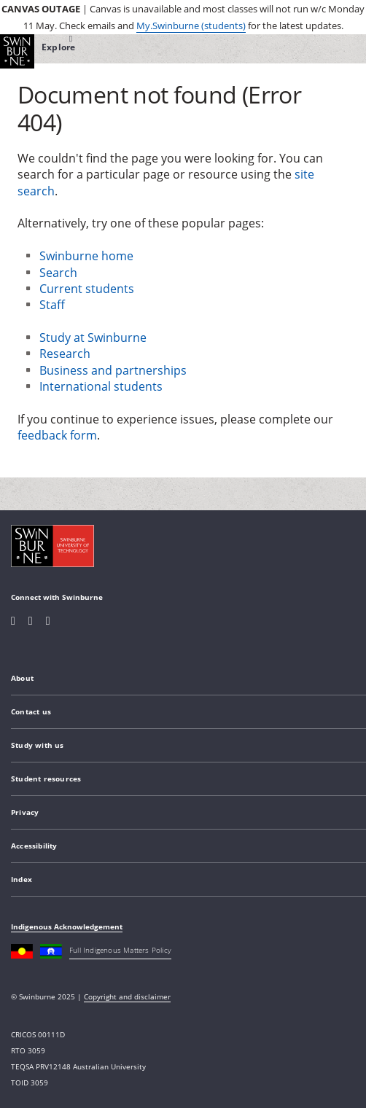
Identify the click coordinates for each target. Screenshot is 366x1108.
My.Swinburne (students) (191, 25)
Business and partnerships (113, 370)
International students (101, 386)
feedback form (57, 435)
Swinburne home (86, 256)
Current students (86, 289)
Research (64, 354)
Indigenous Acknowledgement (66, 926)
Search (58, 273)
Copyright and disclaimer (127, 996)
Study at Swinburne (93, 337)
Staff (52, 305)
